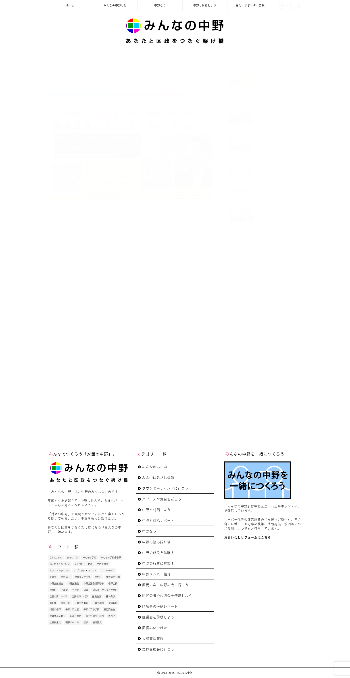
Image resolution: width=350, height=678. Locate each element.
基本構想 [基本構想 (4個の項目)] (110, 596)
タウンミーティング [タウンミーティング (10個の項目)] (59, 570)
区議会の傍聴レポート (160, 606)
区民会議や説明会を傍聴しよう (167, 595)
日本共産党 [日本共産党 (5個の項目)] (75, 615)
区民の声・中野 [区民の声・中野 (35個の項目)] (80, 596)
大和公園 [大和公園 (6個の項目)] (65, 602)
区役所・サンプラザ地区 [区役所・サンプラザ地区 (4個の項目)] (105, 590)
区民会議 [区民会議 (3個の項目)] (96, 596)
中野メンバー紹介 (156, 574)
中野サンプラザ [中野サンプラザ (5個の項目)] (82, 577)
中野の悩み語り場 (156, 541)
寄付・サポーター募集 (250, 5)
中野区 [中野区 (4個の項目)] (98, 577)
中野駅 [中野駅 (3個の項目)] (53, 590)
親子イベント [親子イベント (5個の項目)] (72, 622)
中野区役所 (248, 340)
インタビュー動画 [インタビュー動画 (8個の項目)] (83, 564)
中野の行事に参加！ (158, 563)
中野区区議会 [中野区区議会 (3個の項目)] (56, 583)
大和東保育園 (153, 638)
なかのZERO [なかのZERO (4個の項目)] (56, 557)
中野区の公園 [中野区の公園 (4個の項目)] (113, 577)
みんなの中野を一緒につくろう (260, 296)
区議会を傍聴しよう (158, 616)
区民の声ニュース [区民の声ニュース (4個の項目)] (58, 596)
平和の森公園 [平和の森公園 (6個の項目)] (72, 609)
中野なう (160, 5)
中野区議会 (248, 351)
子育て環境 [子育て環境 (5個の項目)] (98, 602)
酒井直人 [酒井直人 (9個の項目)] (97, 622)
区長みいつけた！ (156, 627)
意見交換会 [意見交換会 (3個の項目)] (109, 609)
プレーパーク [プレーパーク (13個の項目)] (108, 570)
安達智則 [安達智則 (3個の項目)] (112, 602)
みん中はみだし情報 (158, 477)
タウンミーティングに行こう (165, 488)
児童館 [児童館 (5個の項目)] (75, 590)
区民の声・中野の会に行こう (165, 584)
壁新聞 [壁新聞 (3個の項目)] (53, 602)
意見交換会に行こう (158, 649)
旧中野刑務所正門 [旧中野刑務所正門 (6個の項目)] (95, 615)
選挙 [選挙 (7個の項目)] (85, 622)
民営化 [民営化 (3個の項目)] (111, 615)
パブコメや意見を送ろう (161, 498)
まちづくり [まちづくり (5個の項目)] (72, 557)
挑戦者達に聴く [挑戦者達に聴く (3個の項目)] (57, 615)
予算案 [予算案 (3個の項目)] (64, 590)
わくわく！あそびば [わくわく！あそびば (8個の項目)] (60, 564)
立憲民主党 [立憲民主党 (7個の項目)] (55, 622)
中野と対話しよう (205, 5)
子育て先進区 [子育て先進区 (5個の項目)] (81, 602)
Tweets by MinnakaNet (246, 407)
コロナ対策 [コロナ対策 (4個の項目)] (102, 564)
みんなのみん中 (247, 307)
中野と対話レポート (158, 520)
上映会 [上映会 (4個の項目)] (53, 577)
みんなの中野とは (115, 5)
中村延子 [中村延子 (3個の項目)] (65, 577)
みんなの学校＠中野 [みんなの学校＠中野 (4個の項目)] (111, 557)
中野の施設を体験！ (158, 552)
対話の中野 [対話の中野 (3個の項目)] (55, 609)
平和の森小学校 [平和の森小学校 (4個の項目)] (91, 609)
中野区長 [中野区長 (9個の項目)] (112, 583)
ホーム (70, 5)
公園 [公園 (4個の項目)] (86, 590)
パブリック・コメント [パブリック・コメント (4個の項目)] (85, 570)
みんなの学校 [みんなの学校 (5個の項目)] (89, 557)
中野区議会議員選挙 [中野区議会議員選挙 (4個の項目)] (93, 583)
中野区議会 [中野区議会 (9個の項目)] (73, 583)
